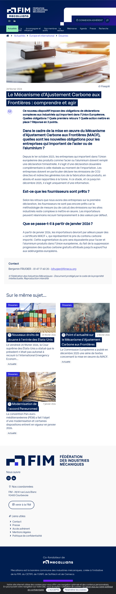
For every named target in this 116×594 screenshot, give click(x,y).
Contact (16, 522)
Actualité (12, 364)
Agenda (83, 29)
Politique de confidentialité (27, 536)
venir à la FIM (21, 504)
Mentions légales (21, 532)
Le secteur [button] (60, 30)
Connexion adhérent (89, 20)
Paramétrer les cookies (75, 590)
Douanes (63, 36)
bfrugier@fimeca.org (63, 269)
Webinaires (72, 29)
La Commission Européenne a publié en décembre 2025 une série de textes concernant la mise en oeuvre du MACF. (85, 345)
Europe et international (42, 36)
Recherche (103, 29)
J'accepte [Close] (53, 590)
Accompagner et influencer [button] (32, 30)
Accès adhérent (21, 529)
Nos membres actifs (50, 30)
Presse (93, 29)
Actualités (12, 29)
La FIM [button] (20, 30)
